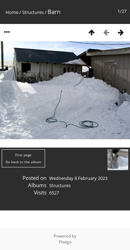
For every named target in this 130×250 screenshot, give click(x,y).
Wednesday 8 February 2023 (78, 178)
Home (12, 12)
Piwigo (65, 242)
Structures (33, 12)
